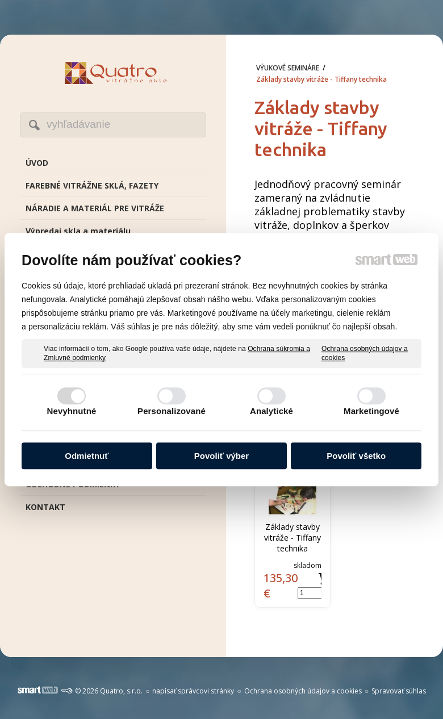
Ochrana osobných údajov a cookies (364, 353)
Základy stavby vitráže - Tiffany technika (293, 537)
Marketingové (371, 411)
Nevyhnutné (72, 411)
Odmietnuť (86, 456)
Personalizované (171, 411)
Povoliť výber (221, 456)
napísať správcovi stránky (193, 691)
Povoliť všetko (356, 456)
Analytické (271, 411)
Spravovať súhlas (398, 691)
